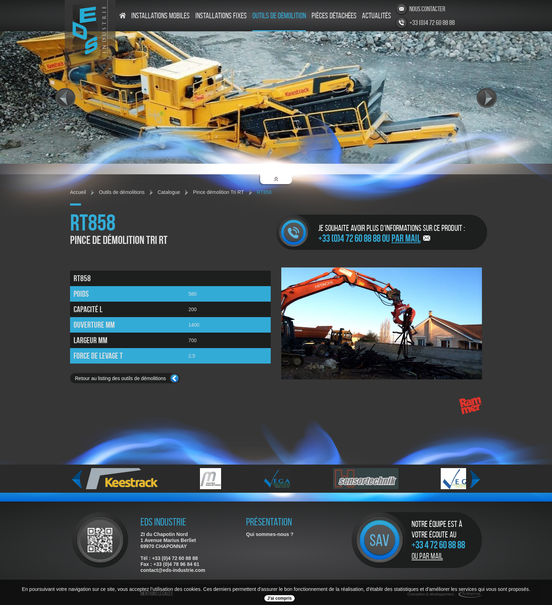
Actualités (376, 16)
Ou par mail (427, 556)
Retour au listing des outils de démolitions (120, 378)
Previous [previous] (77, 479)
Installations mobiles (160, 16)
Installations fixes (221, 16)
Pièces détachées (334, 16)
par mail (406, 238)
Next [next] (475, 479)
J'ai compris (279, 598)
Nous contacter (427, 9)
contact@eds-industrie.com (172, 570)
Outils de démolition (279, 16)
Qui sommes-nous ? (270, 534)
